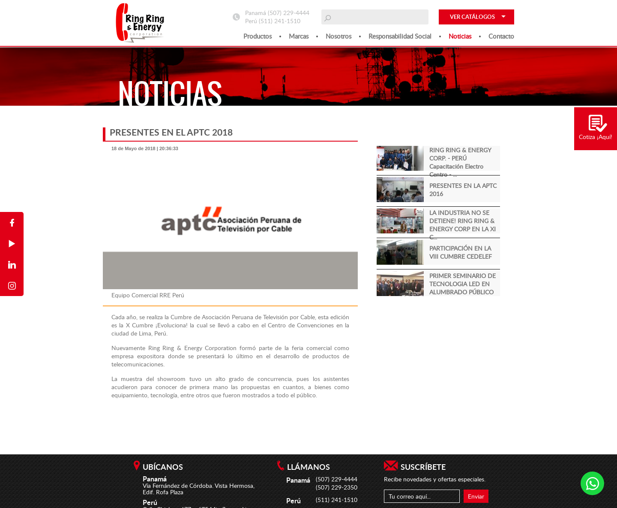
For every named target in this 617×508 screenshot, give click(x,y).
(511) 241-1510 (279, 21)
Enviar (476, 496)
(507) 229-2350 (336, 487)
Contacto (501, 36)
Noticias (460, 36)
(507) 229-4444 (288, 13)
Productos (257, 36)
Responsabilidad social (399, 36)
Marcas (298, 36)
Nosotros (338, 36)
